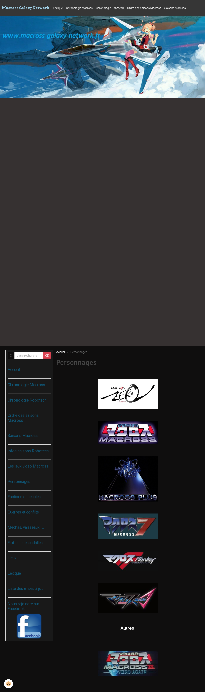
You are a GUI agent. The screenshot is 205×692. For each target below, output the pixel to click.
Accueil (60, 352)
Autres (128, 628)
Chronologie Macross (79, 8)
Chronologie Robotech (110, 8)
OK (47, 355)
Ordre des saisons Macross (144, 8)
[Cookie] (8, 683)
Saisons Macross (175, 8)
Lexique (58, 8)
